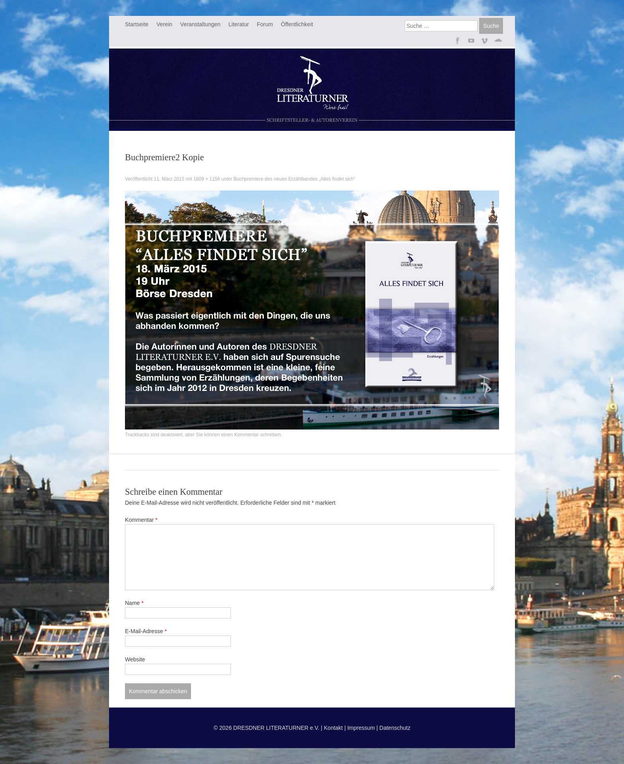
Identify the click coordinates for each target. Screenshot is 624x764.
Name (134, 603)
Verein (164, 24)
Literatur (238, 24)
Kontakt (333, 728)
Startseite (136, 24)
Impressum (361, 728)
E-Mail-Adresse (146, 631)
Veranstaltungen (200, 24)
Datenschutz (394, 728)
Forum (265, 24)
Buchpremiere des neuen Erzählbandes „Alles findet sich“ (294, 179)
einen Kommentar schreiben (251, 434)
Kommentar (141, 520)
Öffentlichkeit (297, 24)
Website (135, 659)
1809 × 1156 (206, 179)
